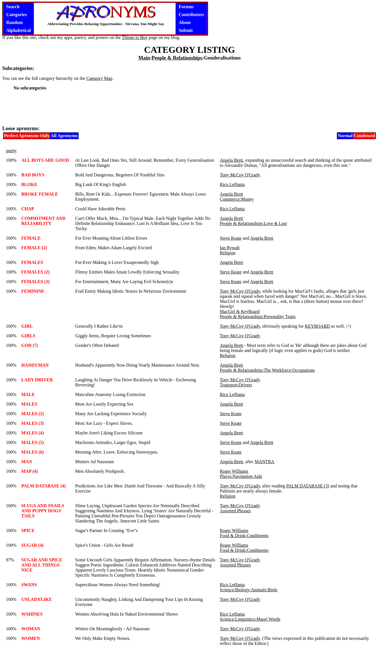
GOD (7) (29, 345)
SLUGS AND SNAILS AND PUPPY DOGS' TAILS (42, 510)
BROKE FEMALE (39, 194)
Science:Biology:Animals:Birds (249, 589)
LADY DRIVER (37, 379)
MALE (28, 394)
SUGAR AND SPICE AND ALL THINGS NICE (41, 564)
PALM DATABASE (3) (307, 485)
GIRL (27, 326)
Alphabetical (18, 30)
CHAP (27, 208)
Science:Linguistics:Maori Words (250, 619)
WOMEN (30, 638)
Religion (227, 252)
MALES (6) (32, 452)
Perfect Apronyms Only (26, 135)
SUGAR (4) (32, 545)
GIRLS (28, 335)
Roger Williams (234, 471)
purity (11, 150)
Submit (186, 30)
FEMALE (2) (34, 247)
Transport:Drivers (236, 384)
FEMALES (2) (35, 272)
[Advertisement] (190, 108)
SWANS (29, 584)
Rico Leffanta (232, 184)
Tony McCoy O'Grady (240, 174)
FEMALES (32, 262)
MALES (29, 404)
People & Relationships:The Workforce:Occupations (267, 370)
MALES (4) (32, 432)
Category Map (99, 78)
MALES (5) (32, 442)
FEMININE (32, 291)
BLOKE (29, 184)
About (185, 22)
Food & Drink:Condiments (244, 535)
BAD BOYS (32, 174)
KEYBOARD (317, 326)
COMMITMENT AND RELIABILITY (43, 221)
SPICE (27, 530)
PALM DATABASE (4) (43, 485)
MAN (26, 461)
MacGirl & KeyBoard (239, 311)
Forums (186, 6)
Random (14, 22)
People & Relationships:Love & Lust (253, 223)
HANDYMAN (35, 365)
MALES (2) (32, 413)
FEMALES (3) (35, 281)
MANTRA (264, 461)
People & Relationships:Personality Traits (258, 316)
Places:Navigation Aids (241, 476)
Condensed (364, 135)
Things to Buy (135, 37)
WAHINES (32, 614)
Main (144, 58)
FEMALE (30, 238)
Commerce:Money (237, 199)
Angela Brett (231, 160)
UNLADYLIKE (36, 599)
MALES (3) (32, 423)
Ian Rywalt (230, 247)
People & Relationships (176, 58)
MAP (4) (29, 471)
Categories (16, 14)
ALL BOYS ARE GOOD (45, 160)
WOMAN (30, 628)
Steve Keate (231, 238)
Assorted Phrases (235, 510)
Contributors (191, 14)
